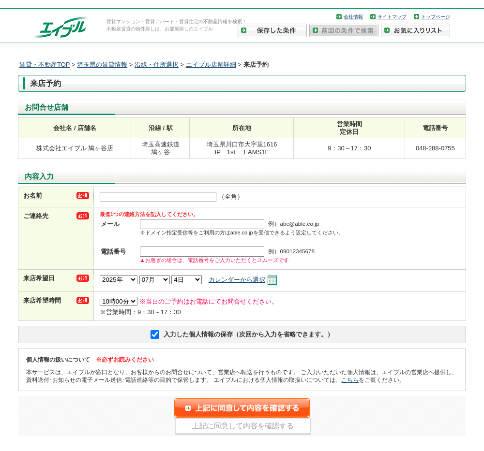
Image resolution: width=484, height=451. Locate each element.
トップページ (435, 16)
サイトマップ (392, 16)
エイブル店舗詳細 (211, 64)
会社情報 (353, 16)
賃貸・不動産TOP (44, 64)
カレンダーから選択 (237, 279)
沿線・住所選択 (157, 64)
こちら (350, 380)
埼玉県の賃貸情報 (102, 64)
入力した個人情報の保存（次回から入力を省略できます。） (248, 334)
